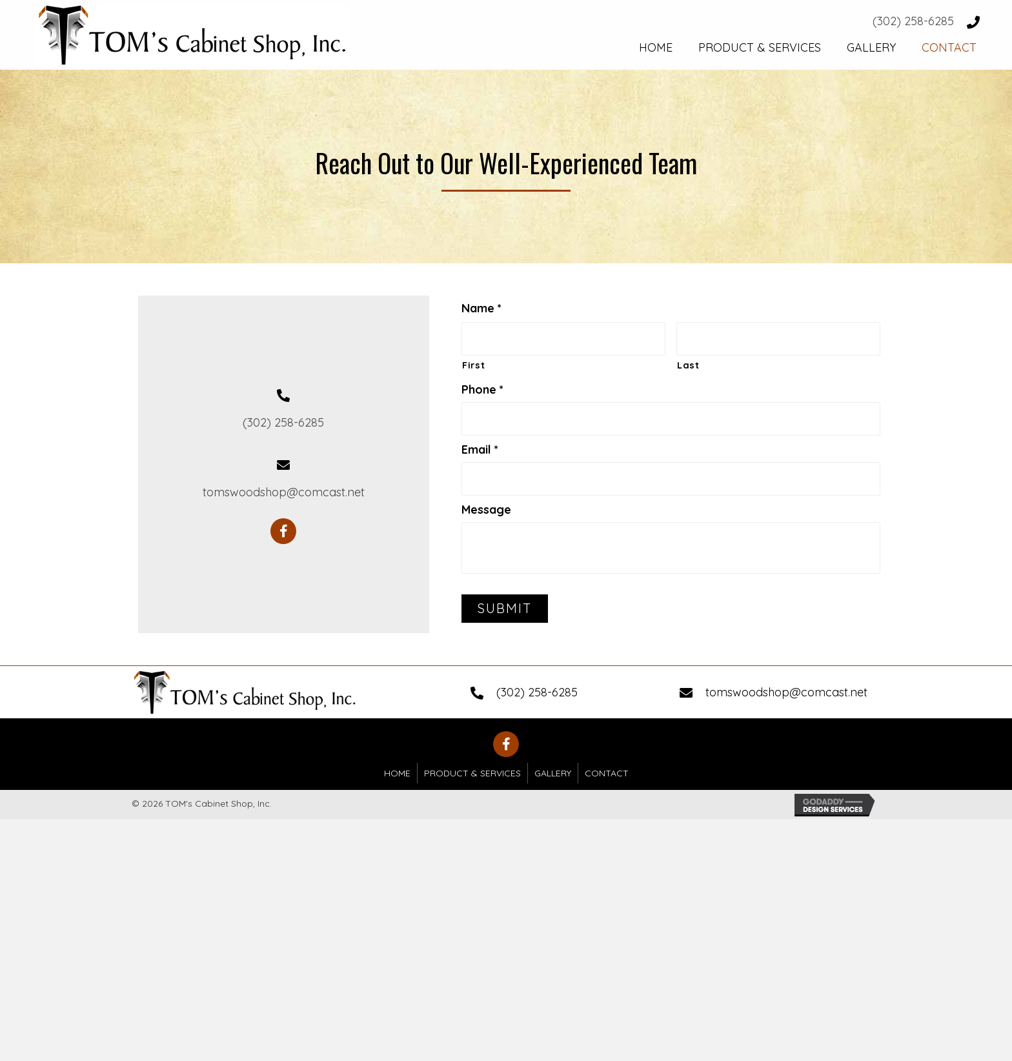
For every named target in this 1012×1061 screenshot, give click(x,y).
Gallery (552, 773)
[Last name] (778, 339)
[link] (655, 46)
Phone (482, 389)
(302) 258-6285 (913, 21)
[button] (283, 531)
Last (688, 365)
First (473, 365)
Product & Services (472, 773)
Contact (607, 773)
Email (479, 449)
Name (481, 308)
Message (486, 509)
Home (397, 773)
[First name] (563, 339)
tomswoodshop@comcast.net (284, 492)
